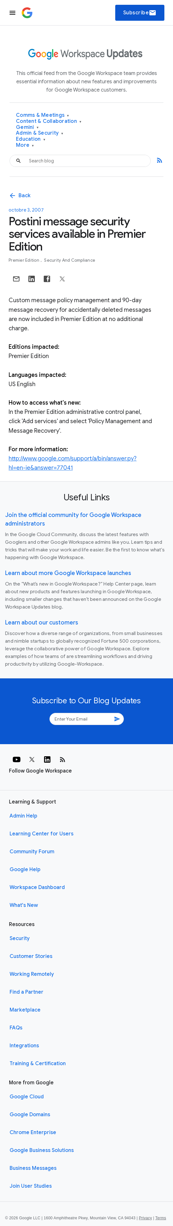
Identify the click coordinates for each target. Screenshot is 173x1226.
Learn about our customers (41, 622)
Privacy (145, 1218)
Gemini (27, 127)
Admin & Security (40, 133)
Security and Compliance (69, 260)
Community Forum (32, 851)
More (25, 145)
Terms (160, 1218)
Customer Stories (31, 956)
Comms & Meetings (42, 115)
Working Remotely (32, 974)
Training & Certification (38, 1063)
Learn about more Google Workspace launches (68, 573)
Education (30, 139)
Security (20, 938)
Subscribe (140, 13)
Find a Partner (26, 992)
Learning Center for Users (41, 834)
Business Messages (33, 1168)
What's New (24, 905)
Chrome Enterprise (33, 1132)
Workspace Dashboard (37, 887)
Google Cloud (27, 1097)
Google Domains (30, 1114)
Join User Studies (31, 1186)
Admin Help (23, 816)
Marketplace (25, 1010)
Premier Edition (24, 260)
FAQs (16, 1028)
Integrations (24, 1046)
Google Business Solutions (42, 1150)
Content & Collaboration (48, 121)
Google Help (25, 869)
